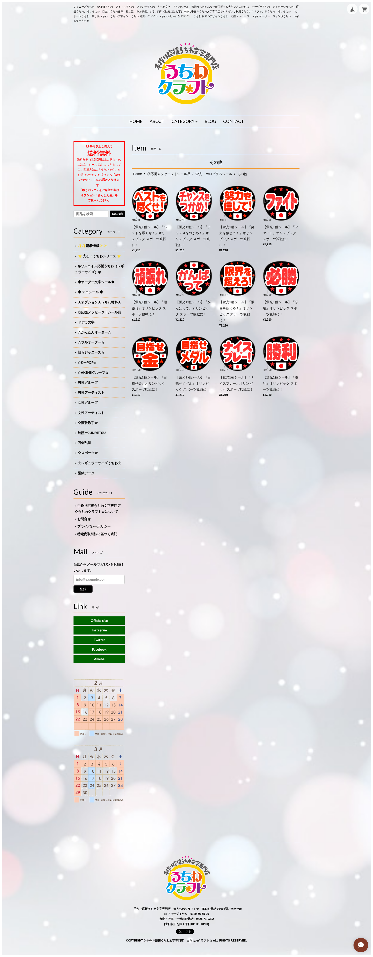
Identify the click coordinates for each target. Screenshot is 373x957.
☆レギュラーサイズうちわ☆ (99, 463)
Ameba (99, 659)
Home (137, 174)
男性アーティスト (91, 392)
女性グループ (88, 402)
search (117, 214)
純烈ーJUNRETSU (92, 433)
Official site (99, 621)
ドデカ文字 (86, 322)
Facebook (99, 649)
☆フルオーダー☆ (91, 342)
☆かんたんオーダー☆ (94, 332)
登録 (83, 589)
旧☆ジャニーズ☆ (91, 352)
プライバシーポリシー (94, 526)
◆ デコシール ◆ (90, 292)
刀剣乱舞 (84, 443)
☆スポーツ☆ (88, 453)
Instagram (99, 630)
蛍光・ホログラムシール (214, 174)
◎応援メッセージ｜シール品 (168, 174)
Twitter (99, 640)
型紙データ (86, 473)
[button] (184, 121)
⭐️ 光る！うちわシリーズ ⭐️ (99, 256)
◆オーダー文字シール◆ (96, 282)
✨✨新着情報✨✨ (92, 246)
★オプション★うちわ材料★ (99, 302)
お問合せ (84, 519)
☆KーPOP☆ (87, 362)
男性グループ (88, 382)
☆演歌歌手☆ (88, 423)
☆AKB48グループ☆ (93, 372)
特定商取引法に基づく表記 (97, 534)
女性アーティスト (91, 413)
